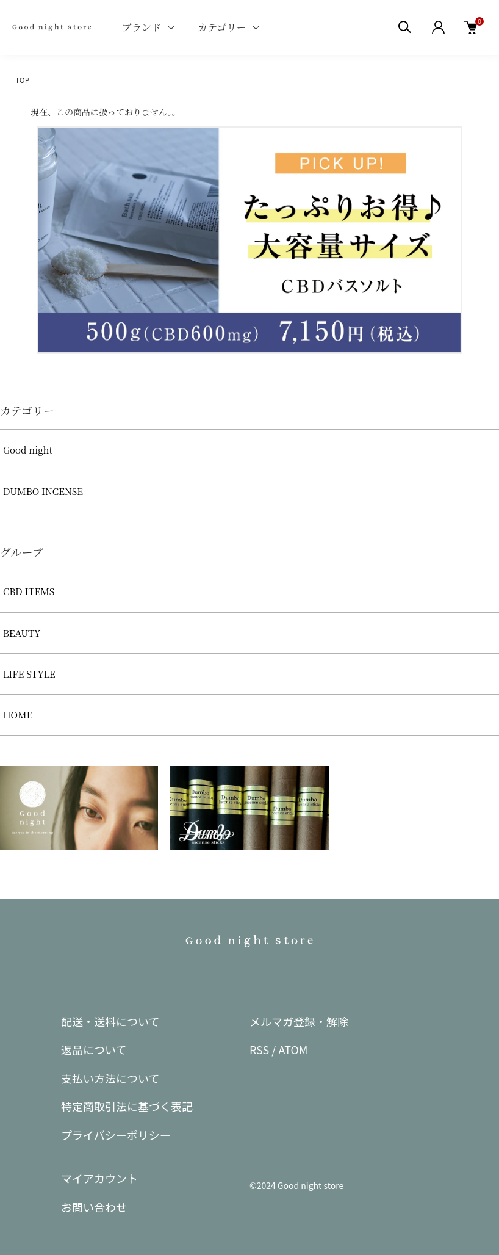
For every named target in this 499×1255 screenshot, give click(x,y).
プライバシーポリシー (116, 1135)
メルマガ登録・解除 (299, 1021)
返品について (93, 1049)
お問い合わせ (94, 1207)
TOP (22, 79)
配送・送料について (110, 1021)
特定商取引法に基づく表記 (127, 1106)
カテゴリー (222, 27)
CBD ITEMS (28, 591)
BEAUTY (21, 632)
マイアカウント (99, 1178)
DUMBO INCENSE (43, 491)
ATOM (292, 1049)
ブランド (141, 27)
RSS (259, 1049)
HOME (17, 714)
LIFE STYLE (29, 673)
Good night (27, 449)
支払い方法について (110, 1078)
